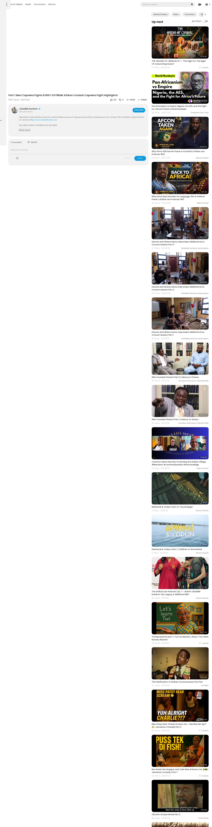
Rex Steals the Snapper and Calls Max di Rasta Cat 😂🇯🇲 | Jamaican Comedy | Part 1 (184, 686)
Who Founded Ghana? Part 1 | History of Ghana (184, 371)
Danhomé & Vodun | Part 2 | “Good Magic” (182, 449)
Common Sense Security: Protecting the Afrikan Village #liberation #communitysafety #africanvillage (184, 411)
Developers (8, 112)
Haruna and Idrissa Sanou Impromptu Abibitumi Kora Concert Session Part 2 (185, 256)
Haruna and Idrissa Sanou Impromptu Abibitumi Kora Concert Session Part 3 (185, 216)
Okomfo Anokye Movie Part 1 (175, 761)
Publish (149, 146)
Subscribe (148, 97)
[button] (207, 4)
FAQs (19, 102)
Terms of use (9, 105)
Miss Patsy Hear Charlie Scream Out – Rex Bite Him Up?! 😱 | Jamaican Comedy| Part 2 (184, 646)
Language (19, 115)
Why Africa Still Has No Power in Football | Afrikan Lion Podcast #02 (181, 137)
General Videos (50, 4)
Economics (75, 4)
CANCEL (137, 146)
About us (7, 109)
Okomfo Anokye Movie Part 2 (175, 724)
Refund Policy (9, 102)
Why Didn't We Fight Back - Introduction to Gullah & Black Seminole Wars (182, 800)
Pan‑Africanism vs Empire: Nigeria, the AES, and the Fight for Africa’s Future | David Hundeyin (184, 97)
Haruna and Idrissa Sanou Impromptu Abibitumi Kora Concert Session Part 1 (185, 296)
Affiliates (19, 112)
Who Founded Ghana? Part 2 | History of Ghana (184, 334)
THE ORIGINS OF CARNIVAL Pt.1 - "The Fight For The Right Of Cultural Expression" (183, 57)
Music (64, 4)
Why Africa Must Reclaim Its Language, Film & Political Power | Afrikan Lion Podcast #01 (183, 176)
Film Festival (8, 115)
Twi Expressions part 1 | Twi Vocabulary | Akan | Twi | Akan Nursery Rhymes (184, 567)
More (88, 4)
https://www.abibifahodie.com (97, 107)
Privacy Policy (22, 105)
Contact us (17, 109)
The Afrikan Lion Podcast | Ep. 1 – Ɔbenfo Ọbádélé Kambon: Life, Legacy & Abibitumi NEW (184, 527)
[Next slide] (205, 14)
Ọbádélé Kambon (61, 96)
